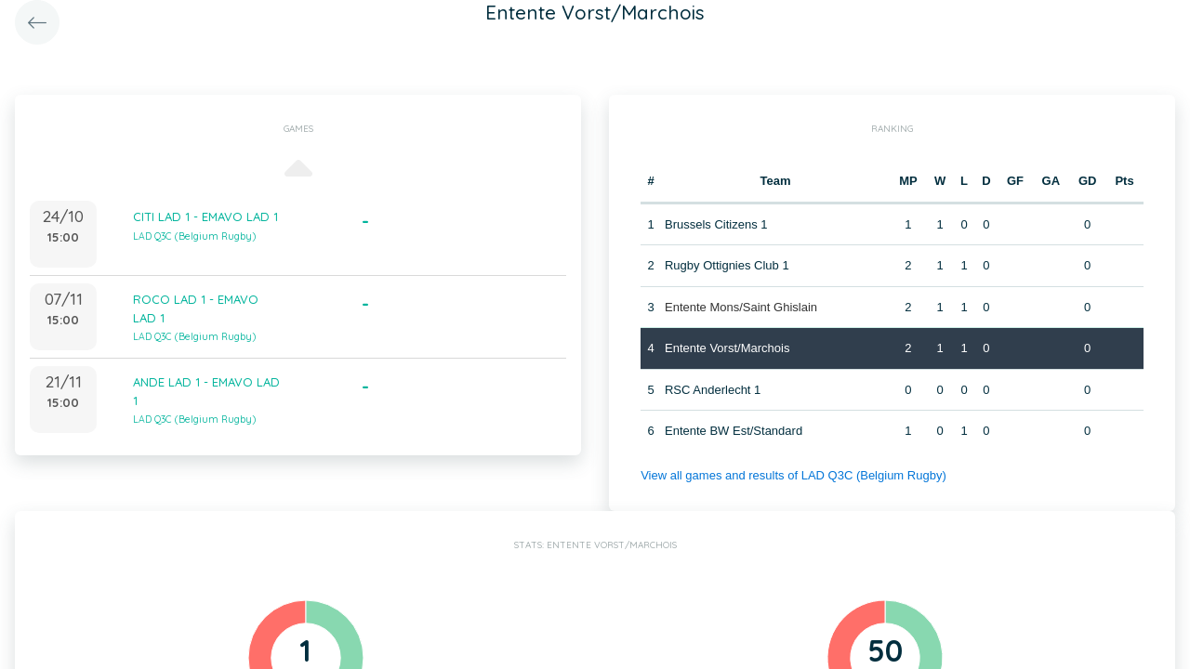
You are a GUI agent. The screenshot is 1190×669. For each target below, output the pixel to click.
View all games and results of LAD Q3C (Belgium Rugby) (793, 475)
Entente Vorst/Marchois (727, 348)
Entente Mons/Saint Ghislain (741, 307)
